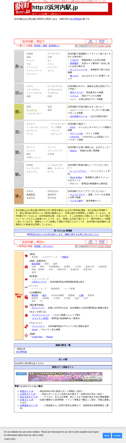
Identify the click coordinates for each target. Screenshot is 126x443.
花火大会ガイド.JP (29, 397)
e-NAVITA (74, 137)
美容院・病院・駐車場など (47, 46)
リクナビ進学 (76, 201)
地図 (90, 40)
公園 (81, 295)
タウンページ (38, 308)
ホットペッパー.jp (78, 69)
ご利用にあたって (55, 14)
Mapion (49, 337)
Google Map (37, 337)
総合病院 (36, 264)
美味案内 (74, 63)
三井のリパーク (39, 282)
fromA (35, 329)
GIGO (72, 127)
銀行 (44, 295)
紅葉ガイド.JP (26, 400)
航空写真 (101, 40)
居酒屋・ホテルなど (43, 246)
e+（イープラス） (78, 171)
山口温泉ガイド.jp (78, 116)
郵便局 (35, 295)
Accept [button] (117, 435)
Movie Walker (76, 177)
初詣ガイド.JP (26, 391)
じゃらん (74, 96)
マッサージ (32, 110)
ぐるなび (74, 60)
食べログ (74, 76)
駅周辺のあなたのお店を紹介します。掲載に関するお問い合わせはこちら (63, 234)
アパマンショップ (40, 315)
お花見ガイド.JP (27, 394)
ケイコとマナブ (77, 194)
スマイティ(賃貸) (40, 318)
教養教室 (31, 194)
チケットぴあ (76, 133)
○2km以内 (101, 46)
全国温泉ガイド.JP (29, 405)
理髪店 (65, 257)
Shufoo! (73, 150)
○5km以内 (107, 46)
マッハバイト (38, 326)
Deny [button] (106, 435)
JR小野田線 (75, 19)
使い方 (34, 14)
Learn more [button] (9, 439)
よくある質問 (43, 14)
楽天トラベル (76, 92)
